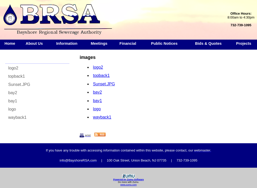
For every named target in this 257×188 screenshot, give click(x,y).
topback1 (16, 76)
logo (12, 109)
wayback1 (17, 117)
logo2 (13, 68)
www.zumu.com (128, 184)
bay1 (12, 101)
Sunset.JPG (19, 84)
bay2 (12, 93)
